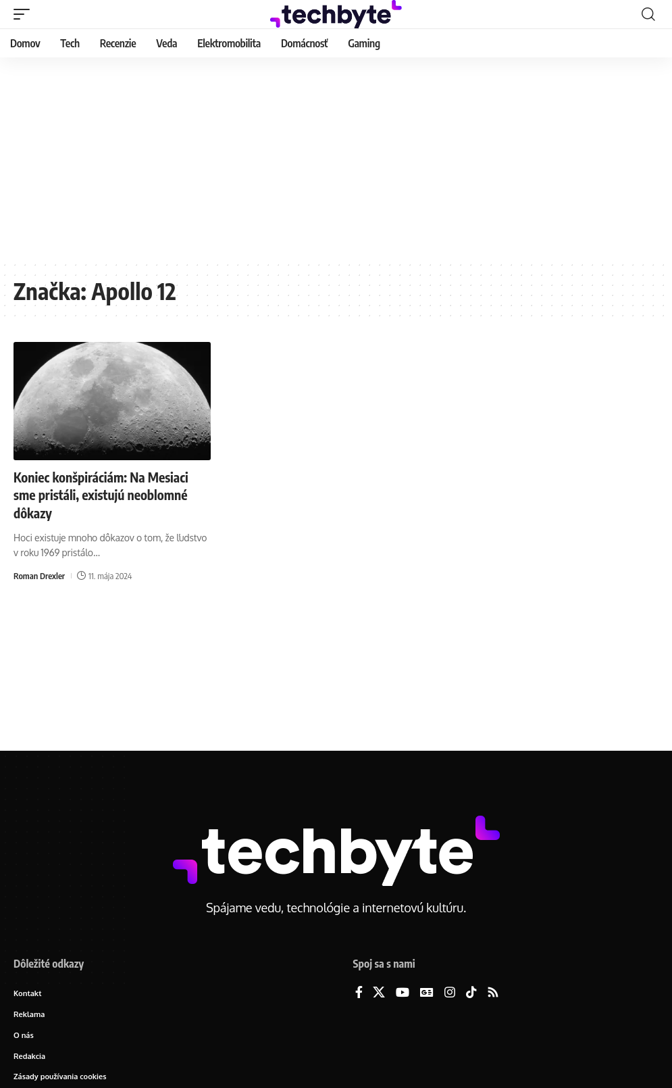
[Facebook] (359, 993)
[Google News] (427, 993)
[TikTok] (471, 993)
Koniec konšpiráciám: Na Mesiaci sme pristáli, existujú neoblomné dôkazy (104, 494)
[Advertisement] (336, 158)
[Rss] (493, 993)
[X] (379, 993)
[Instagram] (449, 993)
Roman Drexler (40, 574)
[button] (25, 14)
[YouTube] (402, 993)
